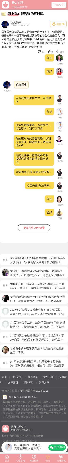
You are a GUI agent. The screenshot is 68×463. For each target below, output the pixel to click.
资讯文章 (44, 382)
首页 (4, 377)
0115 (45, 390)
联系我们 (33, 377)
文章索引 (13, 382)
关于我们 (17, 377)
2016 (39, 390)
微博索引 (29, 382)
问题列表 (30, 390)
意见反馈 (48, 377)
